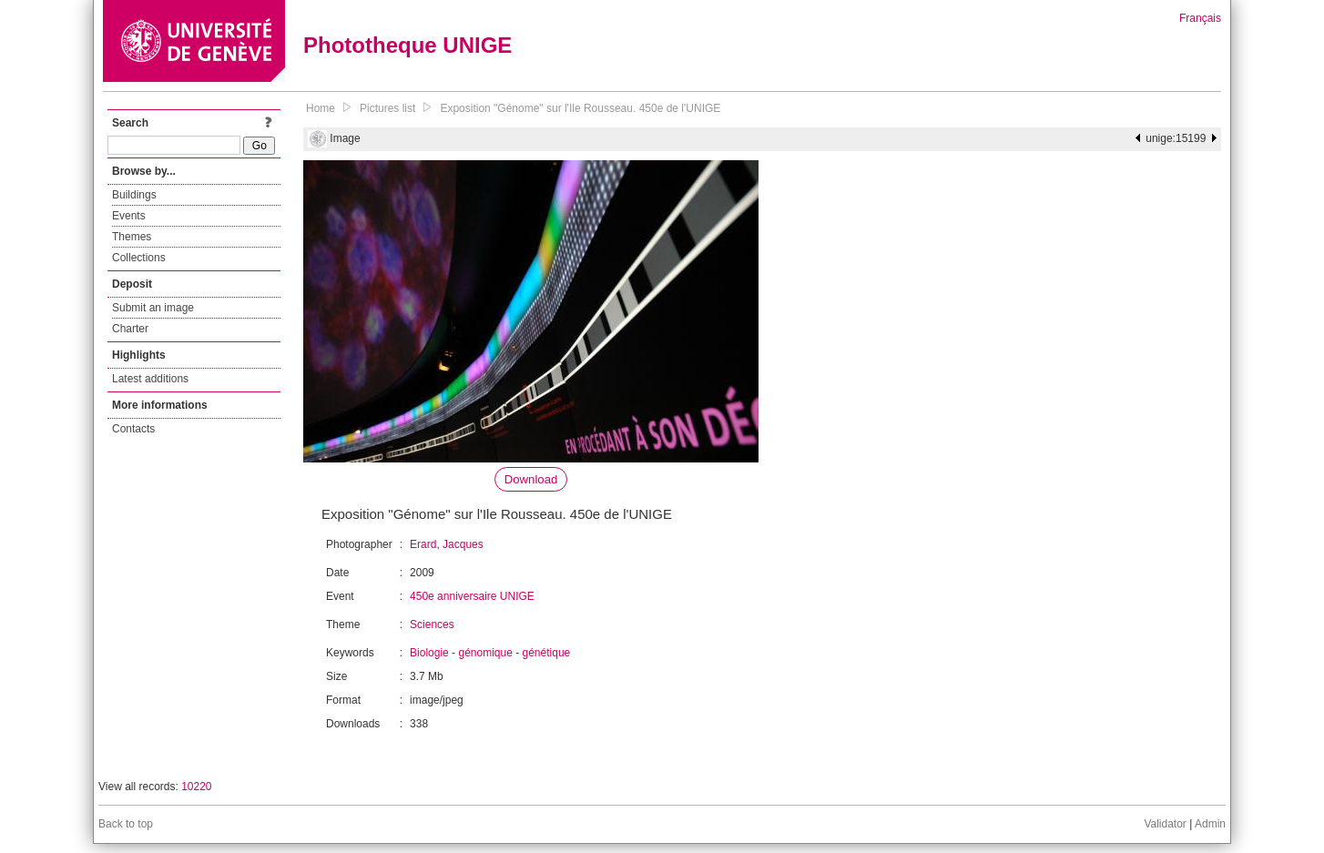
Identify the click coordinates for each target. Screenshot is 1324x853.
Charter (130, 328)
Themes (131, 236)
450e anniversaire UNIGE (472, 596)
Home (320, 108)
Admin (1210, 823)
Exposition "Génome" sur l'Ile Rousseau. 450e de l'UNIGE (580, 108)
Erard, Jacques (447, 544)
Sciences (432, 624)
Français (1200, 18)
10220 (196, 786)
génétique (547, 652)
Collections (139, 257)
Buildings (134, 194)
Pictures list (387, 108)
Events (129, 215)
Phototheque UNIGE (407, 45)
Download (531, 479)
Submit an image (153, 307)
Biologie (429, 652)
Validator (1165, 823)
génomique (485, 652)
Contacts (133, 428)
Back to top (125, 823)
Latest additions (150, 378)
